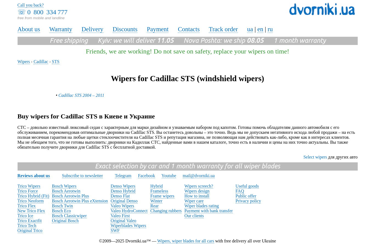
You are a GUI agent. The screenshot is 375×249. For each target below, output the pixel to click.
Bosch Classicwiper (69, 215)
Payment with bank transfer (208, 210)
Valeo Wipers (122, 205)
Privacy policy (248, 201)
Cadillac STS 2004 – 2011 (81, 95)
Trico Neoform (31, 201)
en (260, 29)
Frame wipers (162, 196)
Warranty (60, 29)
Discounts (125, 29)
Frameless (159, 191)
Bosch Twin (62, 205)
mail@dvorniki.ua (199, 175)
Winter (156, 201)
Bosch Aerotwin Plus (70, 196)
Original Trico (30, 230)
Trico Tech (27, 225)
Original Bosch (65, 220)
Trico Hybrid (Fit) (33, 196)
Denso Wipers (123, 186)
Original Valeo (123, 220)
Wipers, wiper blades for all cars (185, 241)
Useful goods (247, 186)
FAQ (240, 191)
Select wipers (315, 157)
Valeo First (120, 215)
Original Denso (124, 201)
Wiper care (194, 201)
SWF (115, 230)
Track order (223, 29)
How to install (196, 196)
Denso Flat (120, 196)
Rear (154, 205)
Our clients (194, 215)
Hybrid (156, 186)
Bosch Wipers (64, 186)
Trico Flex (27, 205)
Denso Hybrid (123, 191)
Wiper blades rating (201, 205)
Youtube (169, 175)
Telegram (123, 175)
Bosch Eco (61, 210)
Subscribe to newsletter (82, 175)
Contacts (188, 29)
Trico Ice (25, 215)
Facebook (146, 175)
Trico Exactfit (30, 220)
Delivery (92, 29)
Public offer (246, 196)
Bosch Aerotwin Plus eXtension (80, 201)
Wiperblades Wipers (128, 225)
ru (270, 29)
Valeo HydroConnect (129, 210)
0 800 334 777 (47, 12)
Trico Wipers (29, 186)
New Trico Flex (31, 210)
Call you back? (31, 5)
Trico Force (28, 191)
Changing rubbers (166, 210)
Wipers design (196, 191)
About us (29, 29)
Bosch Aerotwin (66, 191)
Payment (157, 29)
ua (250, 29)
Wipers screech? (198, 186)
